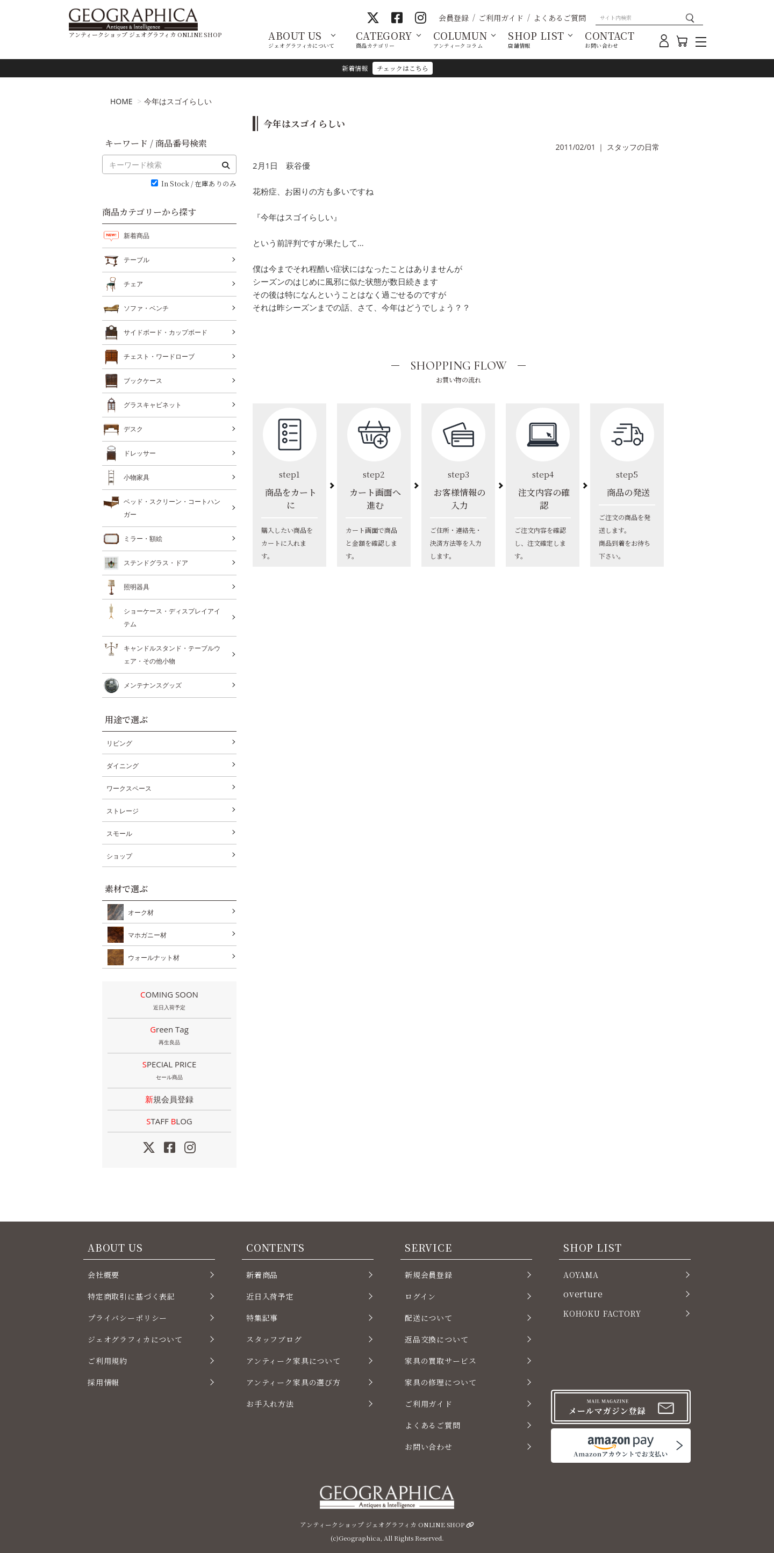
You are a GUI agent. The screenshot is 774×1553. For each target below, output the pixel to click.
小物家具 (136, 477)
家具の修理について (440, 1382)
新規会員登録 (169, 1099)
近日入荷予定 (270, 1296)
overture (583, 1294)
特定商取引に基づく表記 (131, 1296)
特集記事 (262, 1317)
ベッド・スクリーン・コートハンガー (172, 506)
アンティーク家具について (293, 1360)
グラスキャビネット (153, 405)
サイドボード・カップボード (165, 332)
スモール (119, 833)
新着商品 (136, 236)
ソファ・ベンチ (146, 308)
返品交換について (437, 1339)
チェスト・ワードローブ (159, 356)
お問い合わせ (429, 1446)
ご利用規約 (107, 1360)
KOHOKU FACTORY (602, 1313)
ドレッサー (140, 453)
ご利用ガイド (501, 17)
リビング (119, 743)
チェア (133, 284)
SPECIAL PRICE (169, 1071)
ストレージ (122, 810)
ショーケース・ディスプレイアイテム (172, 616)
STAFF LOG (169, 1121)
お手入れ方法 (270, 1403)
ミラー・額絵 (143, 538)
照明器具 (136, 587)
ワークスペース (129, 788)
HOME (121, 101)
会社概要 (103, 1274)
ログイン (420, 1296)
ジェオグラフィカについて (135, 1339)
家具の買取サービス (440, 1360)
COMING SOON (169, 1001)
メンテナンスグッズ (153, 685)
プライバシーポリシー (127, 1317)
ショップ (119, 856)
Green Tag (169, 1036)
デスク (133, 429)
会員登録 (454, 17)
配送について (429, 1317)
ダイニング (122, 765)
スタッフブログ (274, 1339)
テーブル (136, 260)
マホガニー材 (145, 935)
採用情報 (103, 1382)
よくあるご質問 (559, 17)
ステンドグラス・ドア (156, 563)
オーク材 (139, 912)
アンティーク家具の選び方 (293, 1382)
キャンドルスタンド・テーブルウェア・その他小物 (172, 653)
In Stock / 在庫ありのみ (198, 183)
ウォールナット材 (152, 957)
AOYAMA (581, 1274)
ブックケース (143, 380)
